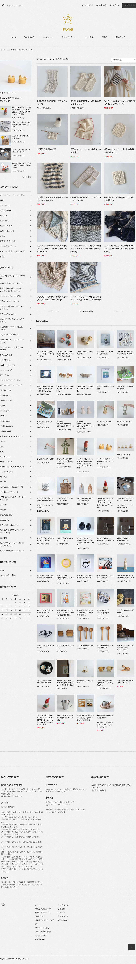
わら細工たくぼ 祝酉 (124, 422)
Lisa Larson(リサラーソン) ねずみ (85, 353)
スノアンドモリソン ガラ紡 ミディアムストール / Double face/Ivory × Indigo (85, 249)
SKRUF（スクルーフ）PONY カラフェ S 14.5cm (105, 539)
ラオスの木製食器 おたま (85, 645)
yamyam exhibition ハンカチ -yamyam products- (125, 353)
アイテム (128, 5)
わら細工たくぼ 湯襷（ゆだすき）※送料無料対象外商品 (65, 461)
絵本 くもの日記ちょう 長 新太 (105, 388)
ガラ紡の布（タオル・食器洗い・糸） (21, 49)
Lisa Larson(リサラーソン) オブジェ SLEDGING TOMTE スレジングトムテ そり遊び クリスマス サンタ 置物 (45, 720)
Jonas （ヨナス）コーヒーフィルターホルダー (21, 151)
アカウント (89, 5)
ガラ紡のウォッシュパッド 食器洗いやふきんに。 (119, 150)
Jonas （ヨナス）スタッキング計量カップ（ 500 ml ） (65, 718)
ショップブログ (41, 936)
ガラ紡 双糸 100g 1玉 (46, 149)
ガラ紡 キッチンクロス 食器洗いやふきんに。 (85, 150)
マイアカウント (64, 905)
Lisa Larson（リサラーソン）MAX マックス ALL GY (85, 389)
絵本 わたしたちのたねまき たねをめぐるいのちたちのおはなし (85, 613)
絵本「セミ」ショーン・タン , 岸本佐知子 (105, 353)
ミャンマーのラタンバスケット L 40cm (21, 137)
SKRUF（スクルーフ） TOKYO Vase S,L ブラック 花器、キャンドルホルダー (85, 541)
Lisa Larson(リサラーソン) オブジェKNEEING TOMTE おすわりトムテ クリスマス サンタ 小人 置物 (21, 111)
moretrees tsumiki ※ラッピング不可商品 (85, 500)
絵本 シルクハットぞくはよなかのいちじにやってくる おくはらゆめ (45, 389)
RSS (37, 939)
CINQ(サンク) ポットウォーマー (45, 647)
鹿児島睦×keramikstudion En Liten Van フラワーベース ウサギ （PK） (85, 425)
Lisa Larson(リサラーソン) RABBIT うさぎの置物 (125, 577)
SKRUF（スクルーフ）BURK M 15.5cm (124, 539)
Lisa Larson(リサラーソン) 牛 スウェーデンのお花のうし (105, 683)
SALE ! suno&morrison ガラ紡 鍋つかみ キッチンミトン (119, 102)
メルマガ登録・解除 (43, 932)
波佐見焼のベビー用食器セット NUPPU (105, 717)
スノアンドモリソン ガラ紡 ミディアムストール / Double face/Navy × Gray (119, 249)
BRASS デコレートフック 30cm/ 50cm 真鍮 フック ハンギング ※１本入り (65, 683)
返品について (40, 916)
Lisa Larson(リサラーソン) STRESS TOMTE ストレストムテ (21, 165)
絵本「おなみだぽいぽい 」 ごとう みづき (65, 539)
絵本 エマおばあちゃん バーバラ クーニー (46, 612)
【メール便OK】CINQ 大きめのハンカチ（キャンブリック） (21, 124)
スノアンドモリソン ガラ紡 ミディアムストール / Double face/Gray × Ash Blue (52, 249)
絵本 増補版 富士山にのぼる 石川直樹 (105, 577)
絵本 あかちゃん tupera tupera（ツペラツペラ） (65, 578)
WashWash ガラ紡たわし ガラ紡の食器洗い (118, 198)
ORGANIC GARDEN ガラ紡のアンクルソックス (85, 102)
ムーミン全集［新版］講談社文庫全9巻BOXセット (46, 500)
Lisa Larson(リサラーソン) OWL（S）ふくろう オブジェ (46, 354)
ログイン (115, 5)
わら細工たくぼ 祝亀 (104, 422)
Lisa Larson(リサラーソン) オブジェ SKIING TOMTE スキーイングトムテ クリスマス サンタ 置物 (105, 503)
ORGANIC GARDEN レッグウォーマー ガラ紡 (85, 198)
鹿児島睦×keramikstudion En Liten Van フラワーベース (65, 424)
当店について (29, 37)
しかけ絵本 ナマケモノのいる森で (125, 388)
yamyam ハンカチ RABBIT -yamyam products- (103, 613)
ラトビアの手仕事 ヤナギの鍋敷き (125, 612)
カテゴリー (48, 37)
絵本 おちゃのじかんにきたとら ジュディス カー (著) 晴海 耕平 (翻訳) (65, 613)
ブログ (104, 37)
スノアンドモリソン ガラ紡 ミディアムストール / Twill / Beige (52, 298)
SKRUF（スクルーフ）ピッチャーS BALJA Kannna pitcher (125, 648)
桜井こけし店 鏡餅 (123, 454)
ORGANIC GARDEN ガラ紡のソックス (52, 102)
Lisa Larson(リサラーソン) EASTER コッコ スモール (105, 461)
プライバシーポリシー (44, 928)
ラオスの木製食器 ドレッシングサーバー (105, 647)
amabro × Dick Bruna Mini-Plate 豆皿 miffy (44, 682)
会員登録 (102, 5)
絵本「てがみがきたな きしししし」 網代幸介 (45, 539)
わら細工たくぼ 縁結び (45, 459)
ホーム (13, 37)
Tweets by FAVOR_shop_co (11, 98)
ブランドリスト (69, 37)
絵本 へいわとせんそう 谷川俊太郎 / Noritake (85, 577)
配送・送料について (43, 913)
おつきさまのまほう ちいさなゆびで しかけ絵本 (45, 577)
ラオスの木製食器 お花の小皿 (65, 647)
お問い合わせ (120, 37)
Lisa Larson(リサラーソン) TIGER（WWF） (125, 682)
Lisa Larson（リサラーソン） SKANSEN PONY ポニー (65, 389)
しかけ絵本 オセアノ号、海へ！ (44, 423)
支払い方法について (43, 909)
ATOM (42, 939)
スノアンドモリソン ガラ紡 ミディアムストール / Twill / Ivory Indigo (85, 298)
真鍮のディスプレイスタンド (85, 682)
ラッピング (89, 37)
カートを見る (63, 916)
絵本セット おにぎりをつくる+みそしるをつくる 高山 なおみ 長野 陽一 (85, 718)
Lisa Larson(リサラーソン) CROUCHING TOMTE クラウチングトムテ (65, 354)
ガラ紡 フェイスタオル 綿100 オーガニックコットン (52, 198)
